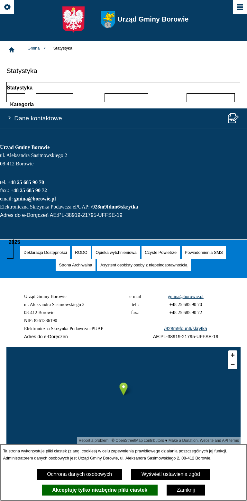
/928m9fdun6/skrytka (114, 206)
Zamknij (186, 490)
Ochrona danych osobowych (79, 474)
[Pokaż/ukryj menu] (239, 7)
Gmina (37, 48)
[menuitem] (45, 252)
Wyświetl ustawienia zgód (171, 474)
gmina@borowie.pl (35, 198)
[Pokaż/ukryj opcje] (7, 7)
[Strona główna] (11, 50)
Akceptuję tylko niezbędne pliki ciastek (99, 490)
